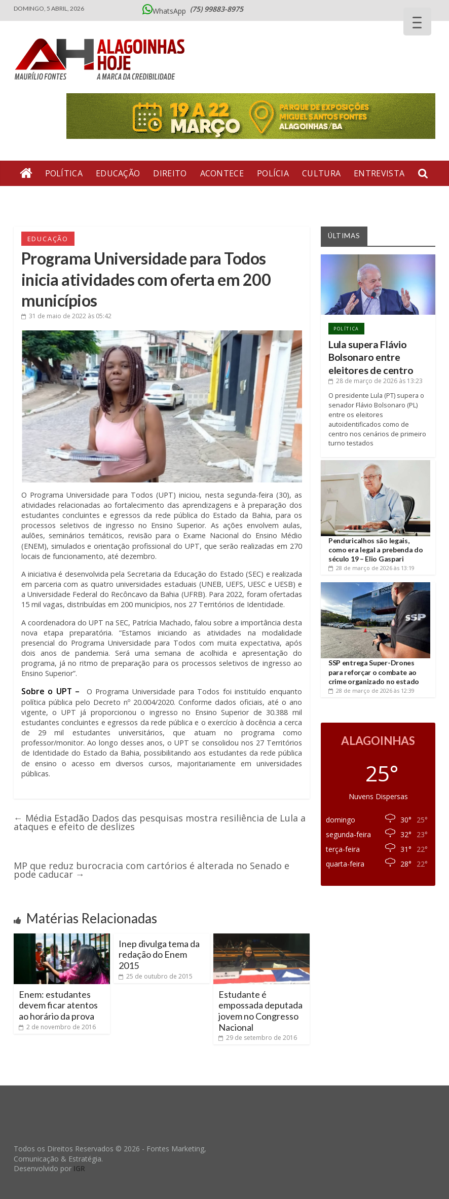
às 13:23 (375, 381)
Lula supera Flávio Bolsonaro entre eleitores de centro (370, 357)
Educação (118, 173)
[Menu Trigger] (417, 21)
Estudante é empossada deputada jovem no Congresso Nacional (260, 1011)
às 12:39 (371, 690)
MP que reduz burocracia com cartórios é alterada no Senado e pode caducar (151, 869)
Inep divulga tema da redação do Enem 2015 (159, 954)
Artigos (38, 198)
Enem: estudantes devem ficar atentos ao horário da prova (58, 1005)
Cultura (321, 173)
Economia (129, 198)
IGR (79, 1168)
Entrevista (379, 173)
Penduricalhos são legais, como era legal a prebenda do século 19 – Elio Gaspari (375, 549)
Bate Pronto (195, 198)
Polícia (273, 173)
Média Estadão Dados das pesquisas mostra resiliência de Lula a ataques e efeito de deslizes (160, 822)
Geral (82, 198)
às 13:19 (371, 568)
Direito (169, 173)
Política (64, 173)
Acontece (222, 173)
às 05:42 (66, 316)
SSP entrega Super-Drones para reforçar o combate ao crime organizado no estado (373, 671)
